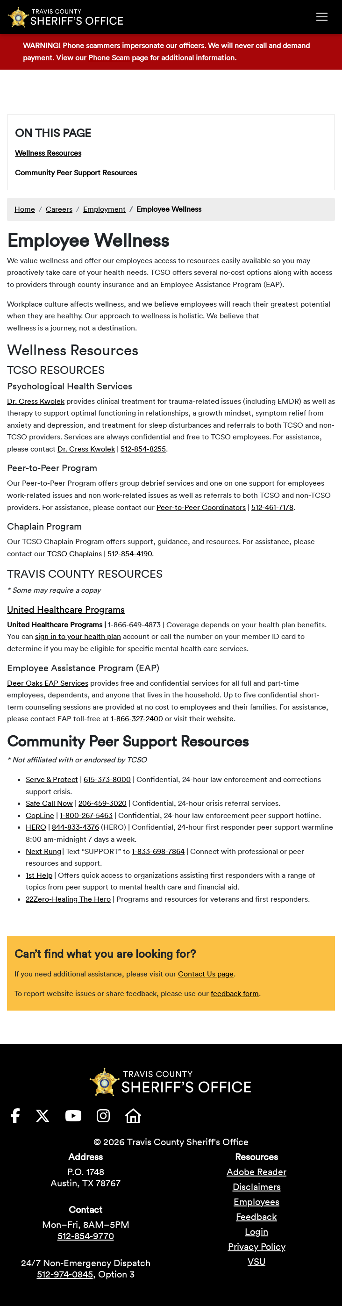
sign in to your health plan (78, 636)
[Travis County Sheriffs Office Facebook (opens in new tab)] (23, 1118)
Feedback (256, 1216)
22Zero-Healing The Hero (68, 899)
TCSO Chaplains (74, 553)
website (220, 718)
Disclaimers (257, 1186)
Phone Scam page (118, 57)
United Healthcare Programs (66, 609)
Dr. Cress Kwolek (35, 401)
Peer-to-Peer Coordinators (201, 507)
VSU (256, 1261)
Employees (256, 1201)
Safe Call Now (49, 803)
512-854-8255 (143, 448)
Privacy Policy (256, 1246)
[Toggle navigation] (322, 17)
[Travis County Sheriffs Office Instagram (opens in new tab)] (111, 1118)
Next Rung (43, 851)
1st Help (39, 875)
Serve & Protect (52, 779)
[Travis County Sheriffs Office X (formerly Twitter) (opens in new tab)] (50, 1118)
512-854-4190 (129, 553)
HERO (36, 827)
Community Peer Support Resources (76, 172)
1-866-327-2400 (137, 718)
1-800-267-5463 (86, 815)
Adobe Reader (256, 1171)
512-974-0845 (65, 1274)
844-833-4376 (75, 827)
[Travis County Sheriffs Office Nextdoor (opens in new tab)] (141, 1118)
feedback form (235, 993)
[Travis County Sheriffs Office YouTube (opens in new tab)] (81, 1118)
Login (256, 1231)
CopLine (40, 815)
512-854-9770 (85, 1235)
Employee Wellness (168, 209)
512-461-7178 (272, 507)
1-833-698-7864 (158, 851)
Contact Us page (206, 973)
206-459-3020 (102, 803)
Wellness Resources (48, 153)
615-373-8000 (107, 779)
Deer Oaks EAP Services (47, 683)
